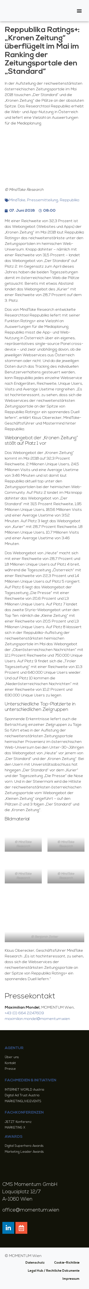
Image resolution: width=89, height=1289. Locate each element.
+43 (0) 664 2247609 (24, 1013)
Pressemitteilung (42, 200)
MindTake (17, 200)
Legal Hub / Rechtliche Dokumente (54, 1270)
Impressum (71, 1278)
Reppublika (69, 200)
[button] (79, 11)
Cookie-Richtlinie (67, 1262)
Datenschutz (35, 1262)
